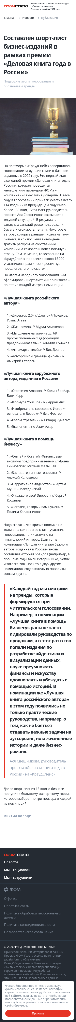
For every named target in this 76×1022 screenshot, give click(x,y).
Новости (28, 18)
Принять (38, 1013)
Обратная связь (16, 906)
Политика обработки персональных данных (32, 915)
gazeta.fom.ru (13, 959)
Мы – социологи (17, 870)
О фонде (10, 898)
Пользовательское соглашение (29, 932)
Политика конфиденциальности (29, 924)
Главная (10, 18)
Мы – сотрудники (18, 878)
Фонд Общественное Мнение (34, 947)
